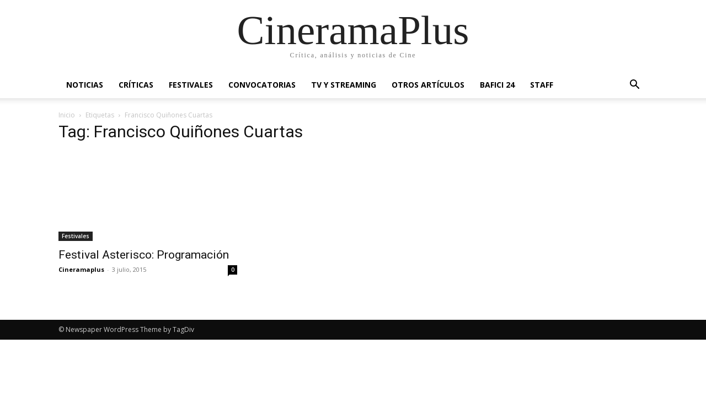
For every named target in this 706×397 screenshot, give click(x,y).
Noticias (84, 84)
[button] (634, 86)
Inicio (66, 115)
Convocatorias (262, 84)
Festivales (191, 84)
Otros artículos (428, 84)
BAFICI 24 (497, 84)
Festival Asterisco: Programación (143, 254)
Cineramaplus (81, 269)
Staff (541, 84)
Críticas (136, 84)
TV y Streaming (343, 84)
